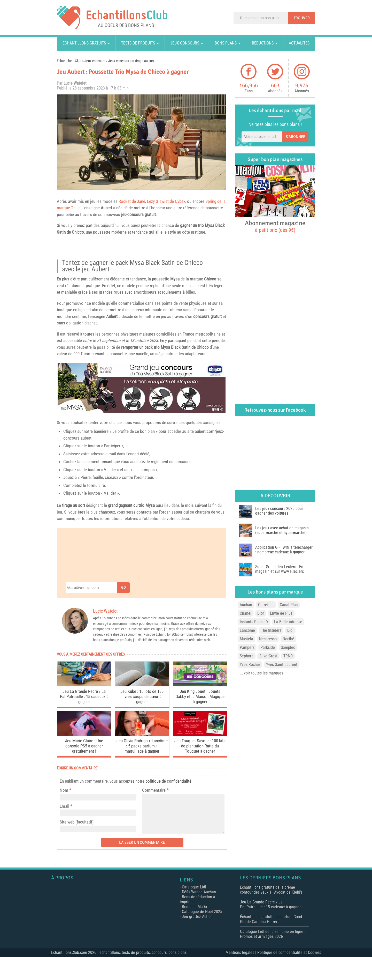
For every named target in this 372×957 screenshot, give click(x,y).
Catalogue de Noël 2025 (202, 911)
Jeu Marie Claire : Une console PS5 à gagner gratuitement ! (84, 746)
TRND (288, 656)
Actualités (299, 43)
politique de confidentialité (168, 781)
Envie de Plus (281, 613)
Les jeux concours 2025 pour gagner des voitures (279, 511)
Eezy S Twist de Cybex (166, 201)
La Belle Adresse (288, 621)
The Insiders (271, 630)
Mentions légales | (241, 952)
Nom (64, 790)
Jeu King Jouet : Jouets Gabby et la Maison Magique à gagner (199, 696)
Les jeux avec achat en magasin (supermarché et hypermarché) (282, 530)
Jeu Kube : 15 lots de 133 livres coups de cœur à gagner (142, 696)
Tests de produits (138, 43)
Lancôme (247, 630)
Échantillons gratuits (84, 43)
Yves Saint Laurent (281, 664)
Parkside (267, 647)
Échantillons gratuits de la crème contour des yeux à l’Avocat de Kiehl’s (271, 890)
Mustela (246, 638)
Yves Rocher (250, 664)
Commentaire (155, 790)
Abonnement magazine (275, 226)
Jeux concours (184, 43)
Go (123, 587)
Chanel (245, 613)
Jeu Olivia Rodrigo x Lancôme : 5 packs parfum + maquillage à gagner (142, 746)
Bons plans (226, 43)
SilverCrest (268, 656)
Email (64, 806)
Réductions (263, 43)
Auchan (246, 604)
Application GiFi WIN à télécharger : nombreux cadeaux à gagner (284, 549)
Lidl (290, 630)
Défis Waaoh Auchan (199, 891)
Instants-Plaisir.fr (254, 621)
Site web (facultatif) (77, 822)
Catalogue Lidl (194, 887)
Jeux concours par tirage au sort (131, 61)
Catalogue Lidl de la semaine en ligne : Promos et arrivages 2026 (272, 934)
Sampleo (288, 647)
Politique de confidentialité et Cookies (289, 952)
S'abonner (295, 136)
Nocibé (288, 638)
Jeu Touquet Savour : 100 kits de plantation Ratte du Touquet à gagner (200, 746)
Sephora (246, 656)
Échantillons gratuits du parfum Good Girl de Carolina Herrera (271, 919)
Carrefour (266, 604)
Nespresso (268, 638)
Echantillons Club (69, 61)
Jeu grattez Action (197, 916)
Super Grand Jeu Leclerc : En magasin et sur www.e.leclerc (279, 569)
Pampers (247, 647)
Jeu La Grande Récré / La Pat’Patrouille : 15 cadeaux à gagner (84, 696)
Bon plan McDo (194, 906)
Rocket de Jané (132, 201)
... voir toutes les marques (261, 673)
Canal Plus (289, 604)
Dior (260, 613)
